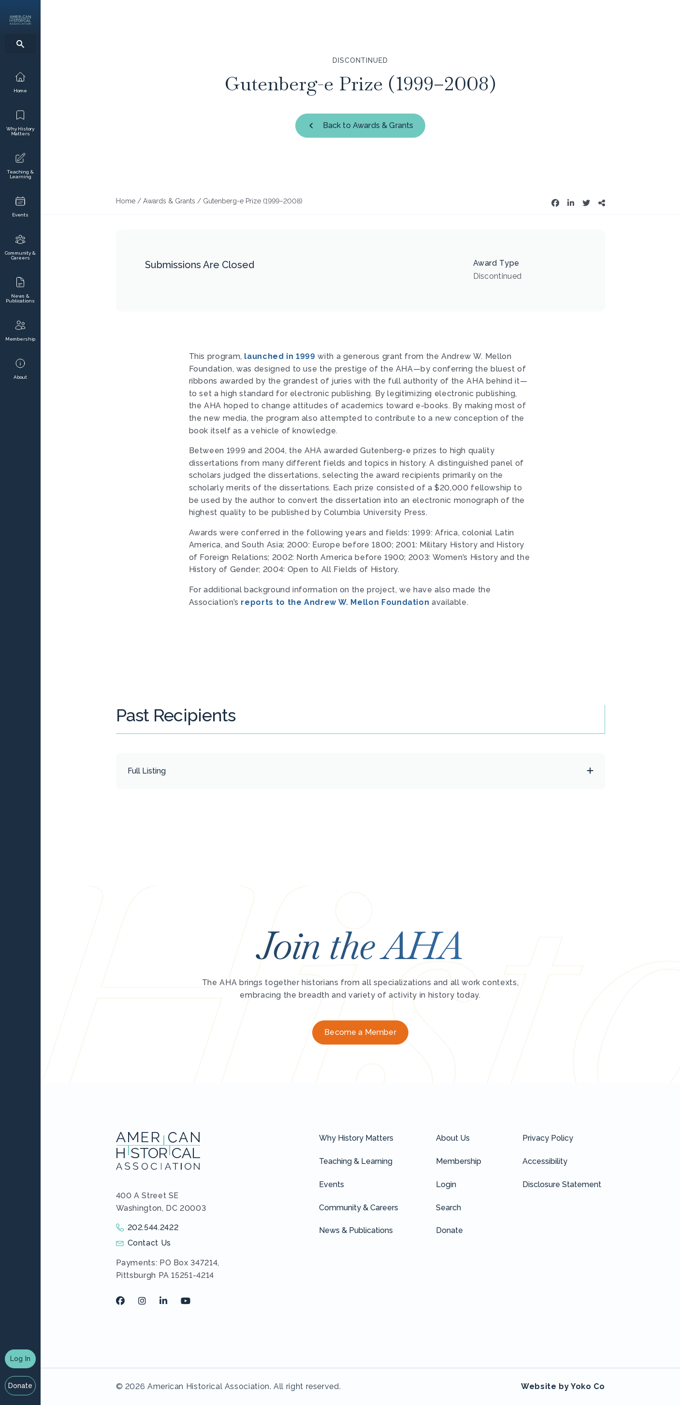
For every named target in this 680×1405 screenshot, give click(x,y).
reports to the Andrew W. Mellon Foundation (335, 602)
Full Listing (147, 770)
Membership (458, 1161)
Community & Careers (358, 1207)
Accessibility (544, 1161)
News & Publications (356, 1230)
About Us (453, 1138)
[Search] (20, 43)
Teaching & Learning (355, 1161)
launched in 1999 (279, 356)
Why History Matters (356, 1138)
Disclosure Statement (561, 1184)
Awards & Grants (169, 201)
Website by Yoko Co (563, 1386)
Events (331, 1184)
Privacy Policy (547, 1138)
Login (446, 1184)
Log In (20, 1358)
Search (448, 1207)
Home (125, 201)
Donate (20, 1386)
